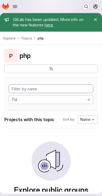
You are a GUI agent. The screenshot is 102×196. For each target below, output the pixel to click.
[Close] (95, 19)
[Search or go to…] (86, 6)
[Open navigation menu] (15, 6)
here (49, 25)
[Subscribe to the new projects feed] (51, 69)
